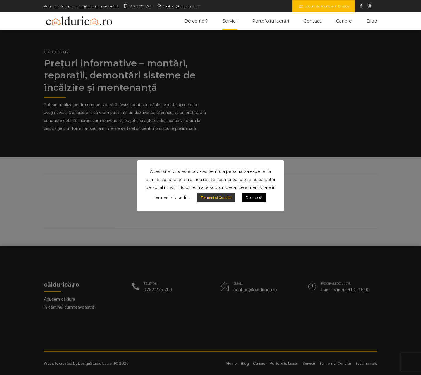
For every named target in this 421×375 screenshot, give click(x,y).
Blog (372, 21)
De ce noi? (196, 21)
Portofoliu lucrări (270, 21)
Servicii (229, 21)
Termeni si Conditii (216, 197)
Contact (312, 21)
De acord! (254, 197)
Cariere (344, 21)
